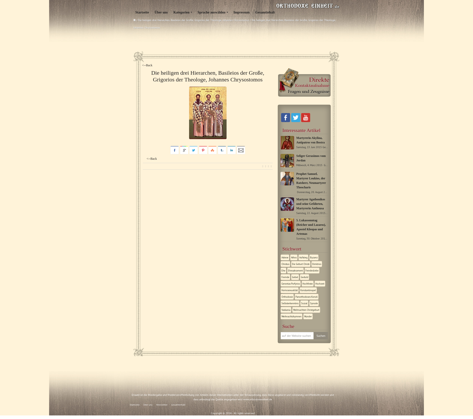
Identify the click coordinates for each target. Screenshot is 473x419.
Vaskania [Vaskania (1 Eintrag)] (285, 309)
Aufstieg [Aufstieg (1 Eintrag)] (303, 257)
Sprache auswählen (211, 12)
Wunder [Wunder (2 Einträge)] (308, 316)
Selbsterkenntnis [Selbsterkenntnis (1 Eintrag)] (290, 303)
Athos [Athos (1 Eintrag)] (294, 257)
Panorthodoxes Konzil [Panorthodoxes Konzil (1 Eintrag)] (307, 296)
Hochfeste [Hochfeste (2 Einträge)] (307, 283)
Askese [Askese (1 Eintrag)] (284, 257)
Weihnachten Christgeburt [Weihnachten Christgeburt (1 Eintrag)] (306, 309)
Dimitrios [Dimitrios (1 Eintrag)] (316, 263)
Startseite (142, 12)
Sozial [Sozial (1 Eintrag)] (304, 303)
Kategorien (181, 12)
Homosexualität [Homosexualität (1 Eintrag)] (289, 290)
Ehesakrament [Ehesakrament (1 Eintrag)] (295, 270)
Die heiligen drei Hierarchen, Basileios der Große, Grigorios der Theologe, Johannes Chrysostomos (193, 20)
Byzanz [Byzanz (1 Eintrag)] (314, 257)
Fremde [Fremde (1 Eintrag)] (285, 277)
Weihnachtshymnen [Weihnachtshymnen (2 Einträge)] (291, 316)
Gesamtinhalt (265, 12)
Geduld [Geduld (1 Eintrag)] (304, 277)
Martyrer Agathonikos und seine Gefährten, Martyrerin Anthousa (310, 204)
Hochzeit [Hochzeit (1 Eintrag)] (319, 283)
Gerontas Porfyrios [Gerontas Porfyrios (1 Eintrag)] (290, 283)
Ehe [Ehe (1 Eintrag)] (283, 270)
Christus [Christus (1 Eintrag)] (285, 263)
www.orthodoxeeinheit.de (257, 399)
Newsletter (162, 404)
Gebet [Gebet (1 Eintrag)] (295, 277)
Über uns (161, 12)
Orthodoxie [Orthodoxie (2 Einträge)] (287, 296)
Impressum (242, 12)
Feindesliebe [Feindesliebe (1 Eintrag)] (312, 270)
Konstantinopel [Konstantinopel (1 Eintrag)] (308, 290)
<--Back (147, 65)
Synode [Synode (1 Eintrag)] (314, 303)
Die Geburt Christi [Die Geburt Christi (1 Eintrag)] (301, 263)
